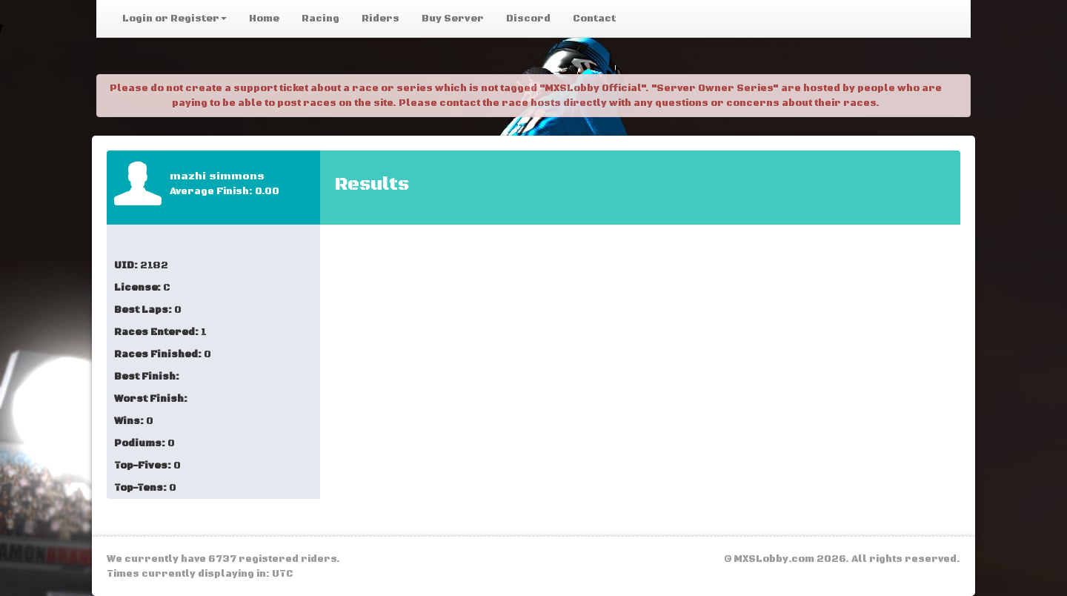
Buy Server (453, 18)
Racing (320, 18)
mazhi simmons (217, 176)
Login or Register (174, 18)
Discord (528, 18)
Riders (380, 18)
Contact (594, 18)
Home (264, 18)
